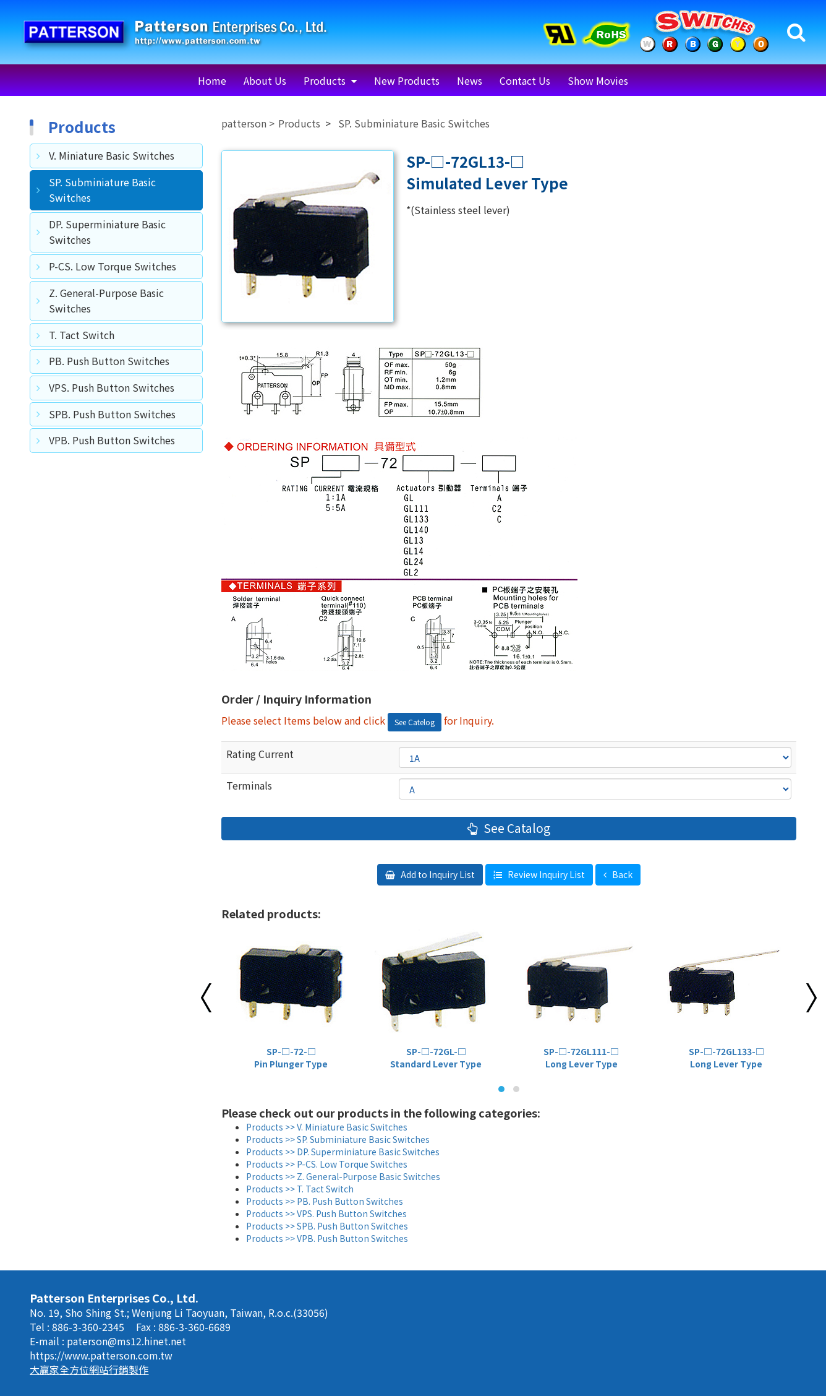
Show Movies (598, 80)
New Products (407, 80)
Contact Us (525, 80)
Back (621, 874)
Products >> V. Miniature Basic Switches (326, 1127)
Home (212, 80)
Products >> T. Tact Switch (300, 1189)
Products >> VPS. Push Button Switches (326, 1213)
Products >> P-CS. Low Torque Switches (326, 1164)
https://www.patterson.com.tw (101, 1355)
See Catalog (515, 828)
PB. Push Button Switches (109, 360)
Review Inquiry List (545, 874)
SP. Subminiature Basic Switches (102, 189)
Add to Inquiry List (437, 874)
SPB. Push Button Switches (112, 414)
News (469, 80)
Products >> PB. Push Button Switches (324, 1201)
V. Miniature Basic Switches (111, 155)
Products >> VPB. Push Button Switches (327, 1238)
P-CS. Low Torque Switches (112, 266)
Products (326, 80)
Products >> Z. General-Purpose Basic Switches (343, 1176)
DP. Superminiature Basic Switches (107, 232)
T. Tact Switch (81, 334)
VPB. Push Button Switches (112, 440)
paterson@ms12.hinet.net (126, 1341)
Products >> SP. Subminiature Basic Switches (338, 1139)
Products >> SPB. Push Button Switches (327, 1226)
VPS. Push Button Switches (111, 387)
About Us (265, 80)
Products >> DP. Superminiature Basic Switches (343, 1151)
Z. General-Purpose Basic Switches (106, 300)
